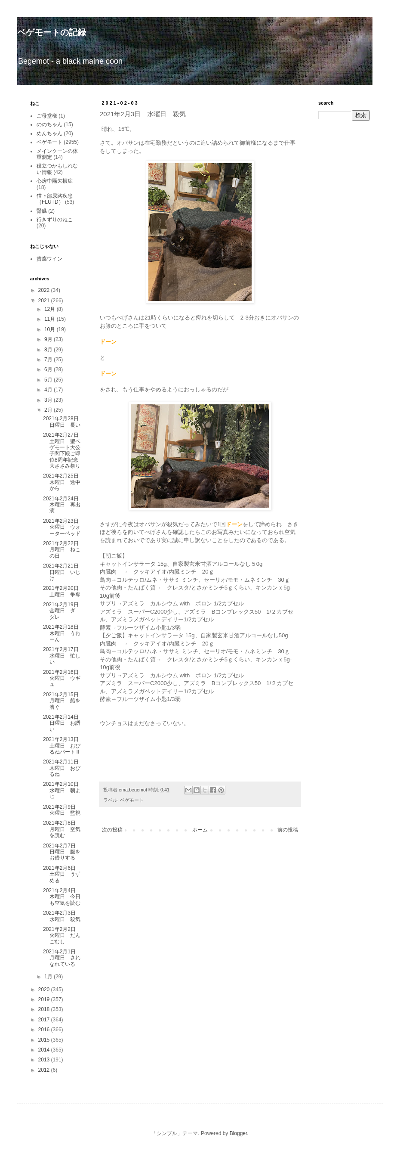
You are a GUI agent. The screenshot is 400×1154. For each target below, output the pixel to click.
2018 (44, 1009)
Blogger (238, 1133)
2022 (44, 290)
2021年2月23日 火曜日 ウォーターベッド (63, 527)
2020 (44, 989)
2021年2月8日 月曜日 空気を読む (62, 829)
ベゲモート (132, 800)
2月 (49, 410)
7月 (49, 360)
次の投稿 (112, 830)
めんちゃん (49, 133)
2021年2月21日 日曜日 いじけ (63, 572)
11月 (50, 319)
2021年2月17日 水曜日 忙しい (63, 655)
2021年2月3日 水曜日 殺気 (62, 916)
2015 (44, 1040)
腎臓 (42, 211)
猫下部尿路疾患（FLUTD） (55, 199)
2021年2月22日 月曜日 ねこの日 (63, 549)
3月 (49, 400)
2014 (44, 1050)
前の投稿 (287, 830)
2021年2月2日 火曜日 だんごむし (62, 935)
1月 (49, 977)
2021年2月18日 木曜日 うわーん (63, 633)
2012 (44, 1070)
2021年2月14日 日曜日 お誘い (63, 723)
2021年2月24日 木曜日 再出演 (63, 505)
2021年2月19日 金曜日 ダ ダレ (63, 611)
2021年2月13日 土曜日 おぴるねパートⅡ (63, 745)
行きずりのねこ (55, 220)
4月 (49, 390)
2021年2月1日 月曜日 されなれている (62, 958)
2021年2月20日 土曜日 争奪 (63, 591)
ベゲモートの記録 (51, 32)
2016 (44, 1030)
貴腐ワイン (49, 259)
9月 (49, 339)
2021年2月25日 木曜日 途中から (63, 482)
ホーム (200, 830)
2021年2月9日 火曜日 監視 (62, 810)
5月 (49, 380)
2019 (44, 999)
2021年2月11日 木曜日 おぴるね (63, 768)
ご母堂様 (47, 116)
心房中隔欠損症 (55, 181)
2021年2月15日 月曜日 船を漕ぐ (63, 701)
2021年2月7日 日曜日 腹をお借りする (62, 852)
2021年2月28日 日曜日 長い (63, 422)
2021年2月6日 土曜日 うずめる (62, 874)
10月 (50, 329)
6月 (49, 369)
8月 (49, 350)
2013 (44, 1060)
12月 (50, 309)
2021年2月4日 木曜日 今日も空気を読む (62, 896)
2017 (44, 1020)
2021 (44, 301)
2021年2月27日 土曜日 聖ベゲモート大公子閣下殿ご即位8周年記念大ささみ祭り (63, 450)
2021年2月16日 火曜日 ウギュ (61, 678)
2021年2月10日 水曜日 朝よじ (63, 790)
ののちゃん (49, 124)
